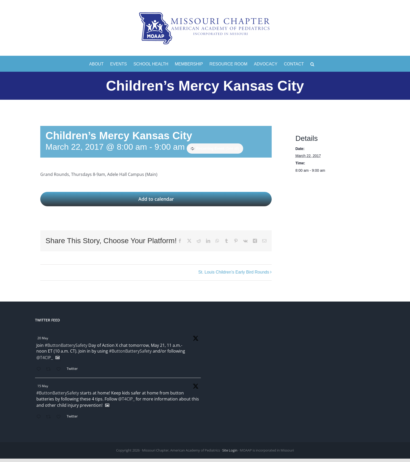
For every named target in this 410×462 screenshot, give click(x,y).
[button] (312, 63)
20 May (42, 338)
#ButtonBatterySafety (66, 345)
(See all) (232, 148)
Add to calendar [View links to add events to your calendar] (156, 199)
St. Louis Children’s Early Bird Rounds (233, 272)
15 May (42, 386)
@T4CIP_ (44, 357)
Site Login (229, 450)
